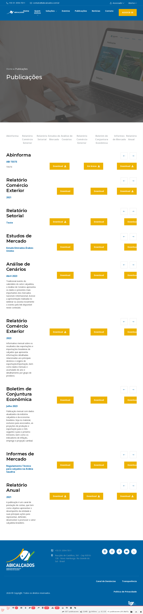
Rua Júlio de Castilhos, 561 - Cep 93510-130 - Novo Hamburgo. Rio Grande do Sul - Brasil (72, 558)
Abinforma (12, 135)
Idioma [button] (132, 3)
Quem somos (37, 13)
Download (59, 166)
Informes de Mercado (119, 137)
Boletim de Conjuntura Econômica (101, 139)
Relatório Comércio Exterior (27, 139)
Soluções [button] (51, 11)
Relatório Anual (131, 137)
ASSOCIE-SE (127, 12)
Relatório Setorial (42, 137)
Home (26, 11)
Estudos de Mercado (54, 137)
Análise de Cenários (66, 137)
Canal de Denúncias (106, 581)
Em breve (93, 166)
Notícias (96, 11)
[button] (117, 3)
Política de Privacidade (125, 591)
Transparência (129, 581)
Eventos (66, 11)
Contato (109, 11)
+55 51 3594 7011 (65, 550)
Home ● (10, 69)
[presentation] (124, 155)
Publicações (81, 11)
